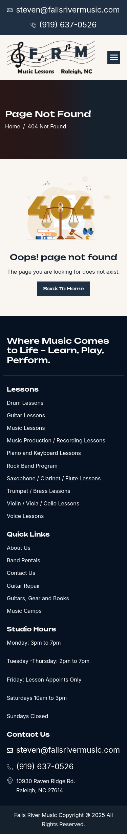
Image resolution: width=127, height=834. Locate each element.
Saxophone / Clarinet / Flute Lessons (54, 478)
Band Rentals (23, 560)
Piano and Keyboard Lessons (44, 453)
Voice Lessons (25, 516)
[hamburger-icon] (113, 57)
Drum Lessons (25, 402)
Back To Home (63, 288)
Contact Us (21, 572)
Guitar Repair (23, 585)
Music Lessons (26, 427)
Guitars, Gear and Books (38, 598)
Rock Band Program (32, 465)
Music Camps (24, 610)
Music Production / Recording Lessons (56, 440)
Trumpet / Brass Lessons (38, 490)
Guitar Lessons (26, 415)
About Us (18, 547)
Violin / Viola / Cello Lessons (43, 503)
